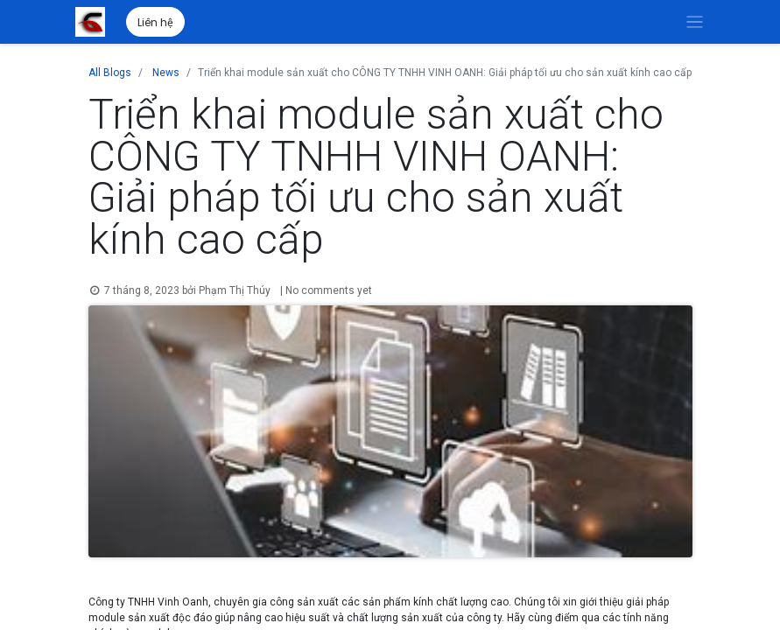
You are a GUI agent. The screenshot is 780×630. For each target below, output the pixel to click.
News (165, 72)
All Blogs (109, 72)
